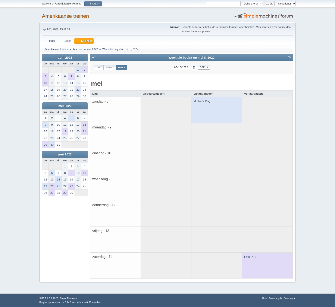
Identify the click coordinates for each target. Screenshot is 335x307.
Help (264, 298)
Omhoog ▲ (290, 298)
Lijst (99, 67)
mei (97, 83)
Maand (110, 67)
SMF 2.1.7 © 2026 (48, 298)
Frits (247, 256)
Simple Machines (68, 298)
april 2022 (65, 57)
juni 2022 (65, 154)
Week (121, 67)
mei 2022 (65, 106)
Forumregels (275, 298)
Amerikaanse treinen (65, 16)
